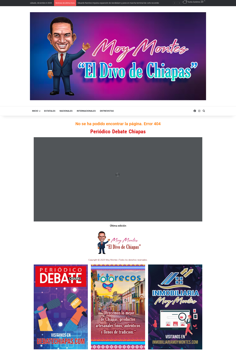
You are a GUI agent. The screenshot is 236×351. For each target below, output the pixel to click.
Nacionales (66, 111)
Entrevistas (107, 111)
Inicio (35, 111)
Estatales (49, 111)
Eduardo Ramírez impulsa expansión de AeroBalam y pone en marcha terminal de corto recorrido (118, 3)
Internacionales (86, 111)
